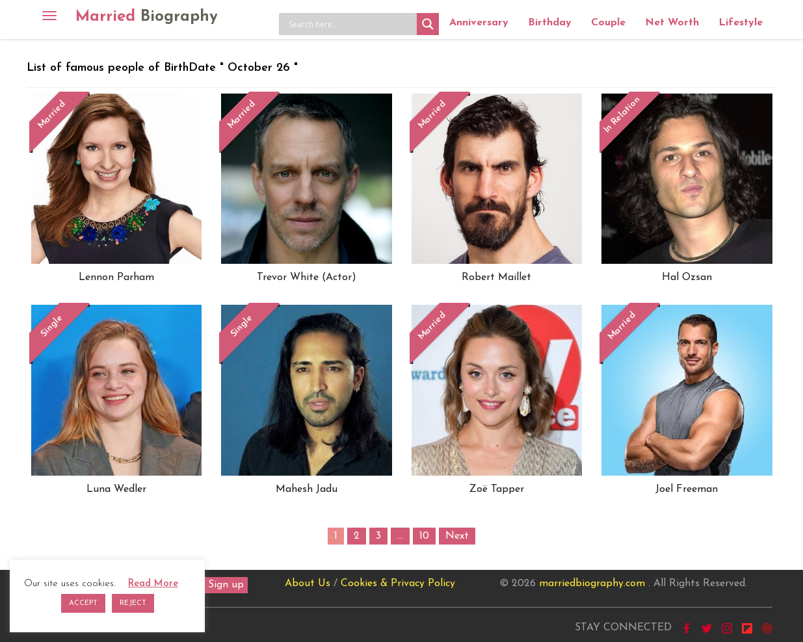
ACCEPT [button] (83, 603)
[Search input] (351, 24)
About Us (307, 583)
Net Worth (672, 23)
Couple (608, 23)
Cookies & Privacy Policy (398, 583)
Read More (153, 584)
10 (424, 536)
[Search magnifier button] (428, 24)
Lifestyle (740, 23)
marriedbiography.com (592, 583)
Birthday (550, 23)
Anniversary (478, 23)
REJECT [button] (133, 603)
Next (457, 536)
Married (146, 17)
